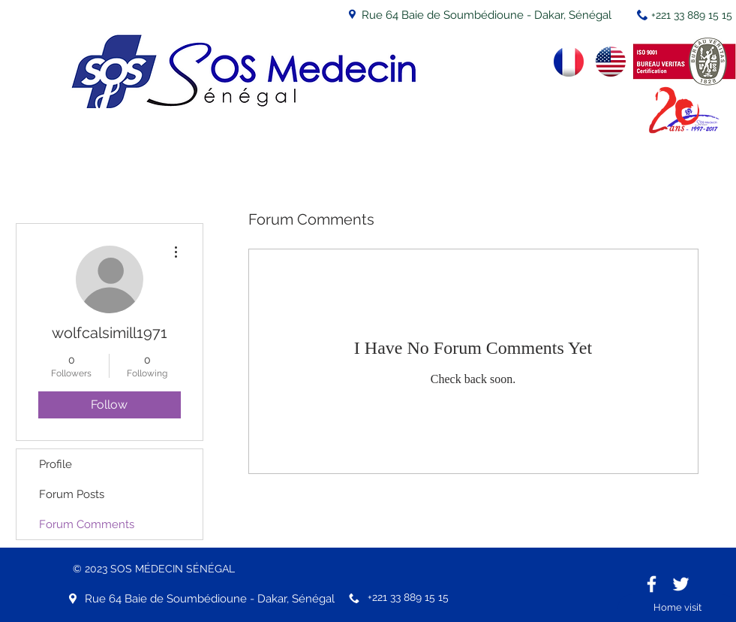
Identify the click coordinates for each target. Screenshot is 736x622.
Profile (55, 464)
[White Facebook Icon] (651, 584)
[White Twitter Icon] (681, 584)
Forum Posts (71, 494)
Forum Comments (86, 524)
